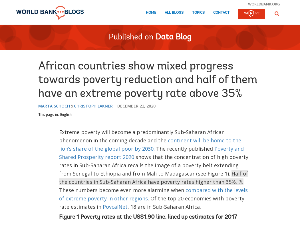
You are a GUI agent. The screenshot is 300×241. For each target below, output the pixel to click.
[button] (277, 13)
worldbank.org (264, 4)
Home (151, 13)
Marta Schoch (54, 106)
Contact (221, 13)
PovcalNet (115, 206)
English (66, 114)
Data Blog (173, 37)
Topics (198, 13)
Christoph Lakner (93, 106)
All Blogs (174, 13)
